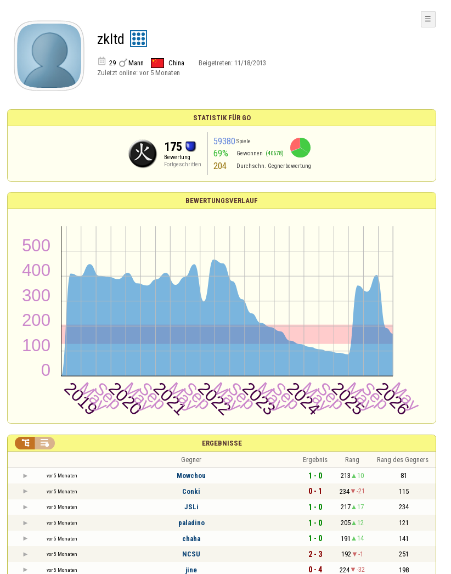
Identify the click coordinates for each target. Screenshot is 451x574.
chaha (191, 538)
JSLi (191, 507)
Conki (191, 491)
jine (191, 570)
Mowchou (191, 475)
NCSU (191, 554)
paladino (191, 523)
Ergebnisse (222, 443)
